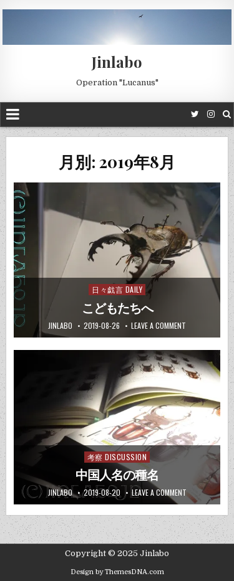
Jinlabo (117, 62)
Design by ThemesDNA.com (117, 572)
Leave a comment (158, 325)
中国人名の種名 (117, 475)
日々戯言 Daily (117, 289)
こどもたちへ (117, 308)
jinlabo (60, 325)
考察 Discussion (117, 456)
